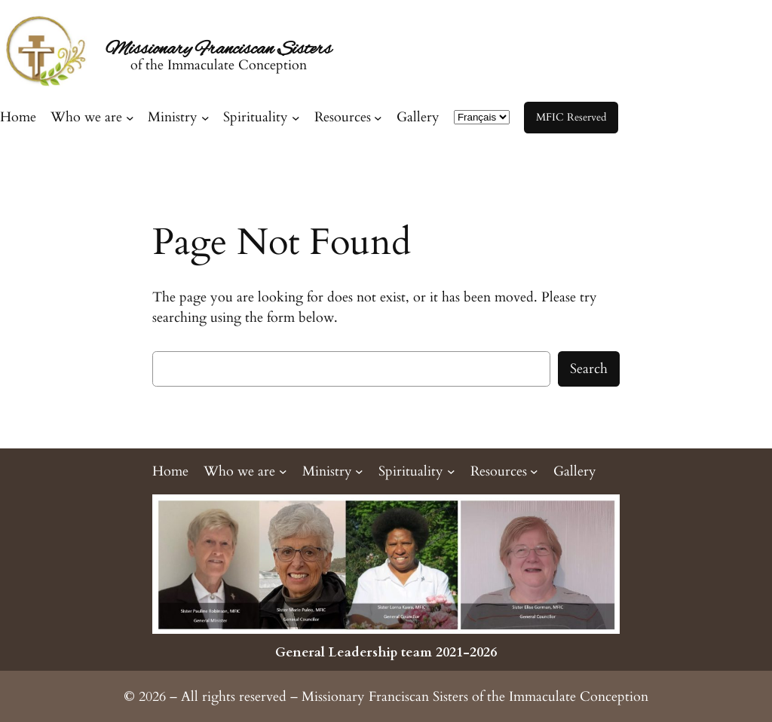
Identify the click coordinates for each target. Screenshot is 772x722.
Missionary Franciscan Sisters (219, 49)
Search (589, 369)
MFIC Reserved (571, 117)
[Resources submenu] (348, 117)
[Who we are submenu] (92, 117)
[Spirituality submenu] (261, 117)
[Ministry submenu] (178, 117)
